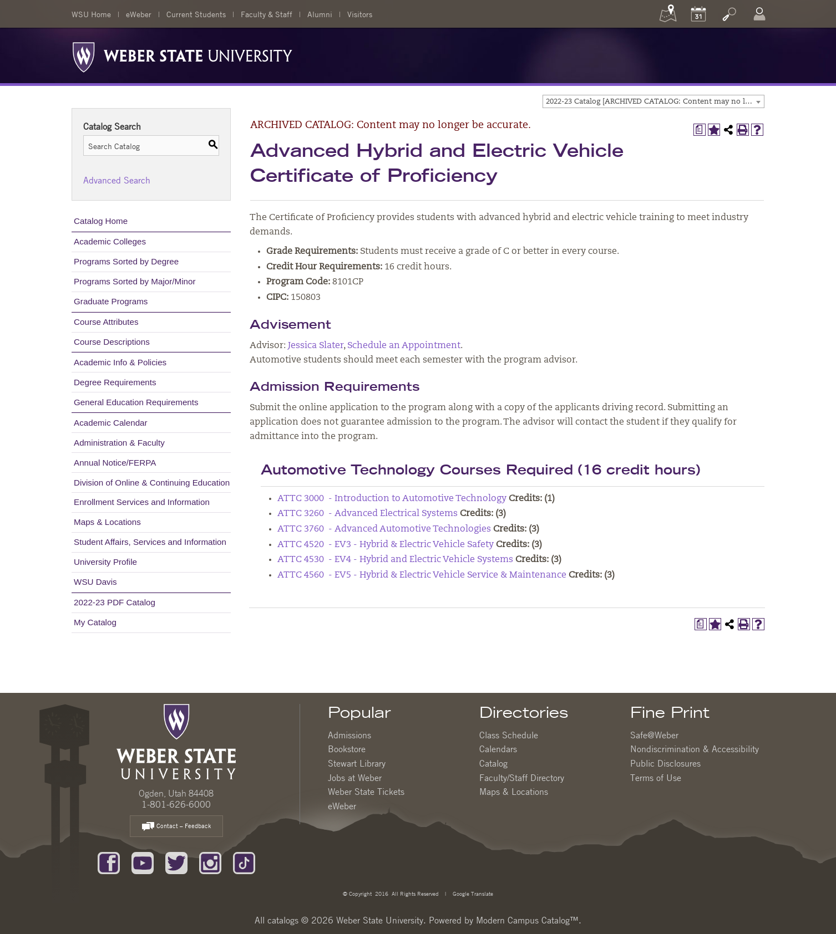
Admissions (349, 735)
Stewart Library (357, 763)
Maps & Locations (107, 522)
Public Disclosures (665, 763)
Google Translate (472, 893)
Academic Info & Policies (120, 362)
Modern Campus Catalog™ (527, 920)
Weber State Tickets (366, 791)
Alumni (319, 14)
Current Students (196, 14)
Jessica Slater (315, 345)
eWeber (138, 14)
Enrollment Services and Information (142, 502)
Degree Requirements (115, 382)
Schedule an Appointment (403, 345)
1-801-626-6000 (176, 804)
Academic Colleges (110, 241)
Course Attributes (106, 321)
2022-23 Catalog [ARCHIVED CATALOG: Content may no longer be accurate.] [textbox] (655, 101)
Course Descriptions (112, 341)
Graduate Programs (111, 301)
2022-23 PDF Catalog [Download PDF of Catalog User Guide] (114, 602)
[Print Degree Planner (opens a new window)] (699, 130)
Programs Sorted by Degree (126, 261)
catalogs (282, 920)
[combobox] (653, 101)
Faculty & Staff (266, 14)
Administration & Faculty (119, 442)
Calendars (498, 748)
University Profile (105, 561)
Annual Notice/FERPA (115, 462)
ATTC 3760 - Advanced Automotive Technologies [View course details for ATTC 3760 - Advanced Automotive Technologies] (384, 529)
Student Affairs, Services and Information (150, 542)
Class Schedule (508, 735)
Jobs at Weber (355, 777)
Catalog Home (101, 221)
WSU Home (91, 14)
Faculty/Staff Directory (521, 777)
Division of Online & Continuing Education (152, 482)
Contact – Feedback (176, 826)
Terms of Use (655, 777)
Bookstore (347, 748)
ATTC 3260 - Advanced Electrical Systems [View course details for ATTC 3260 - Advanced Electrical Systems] (367, 513)
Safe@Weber (654, 735)
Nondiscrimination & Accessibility (694, 748)
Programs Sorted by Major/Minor (134, 281)
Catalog (493, 763)
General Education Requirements (136, 402)
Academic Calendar (111, 422)
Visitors (359, 14)
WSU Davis (95, 581)
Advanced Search (116, 180)
